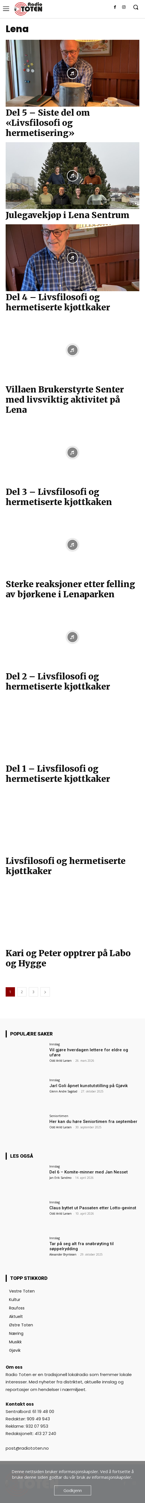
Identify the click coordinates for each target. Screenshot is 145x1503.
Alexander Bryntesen (62, 1254)
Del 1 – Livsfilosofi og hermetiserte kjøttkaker (58, 773)
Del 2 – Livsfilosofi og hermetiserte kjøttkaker (58, 681)
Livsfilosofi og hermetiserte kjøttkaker (66, 865)
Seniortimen (58, 1115)
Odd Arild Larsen (60, 1061)
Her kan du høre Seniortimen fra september (93, 1121)
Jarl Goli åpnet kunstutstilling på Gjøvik (88, 1085)
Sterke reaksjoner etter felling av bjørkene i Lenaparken (70, 589)
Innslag (54, 1044)
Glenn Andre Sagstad (63, 1091)
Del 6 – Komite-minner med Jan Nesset (88, 1172)
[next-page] (45, 992)
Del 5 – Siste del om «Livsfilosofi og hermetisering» (48, 122)
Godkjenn (72, 1490)
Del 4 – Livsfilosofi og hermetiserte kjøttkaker (58, 302)
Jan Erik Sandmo (60, 1178)
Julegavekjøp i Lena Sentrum (67, 215)
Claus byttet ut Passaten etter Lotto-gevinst (92, 1207)
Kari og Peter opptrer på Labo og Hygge (68, 958)
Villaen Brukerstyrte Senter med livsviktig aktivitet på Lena (65, 399)
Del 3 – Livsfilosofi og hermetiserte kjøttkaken (59, 496)
